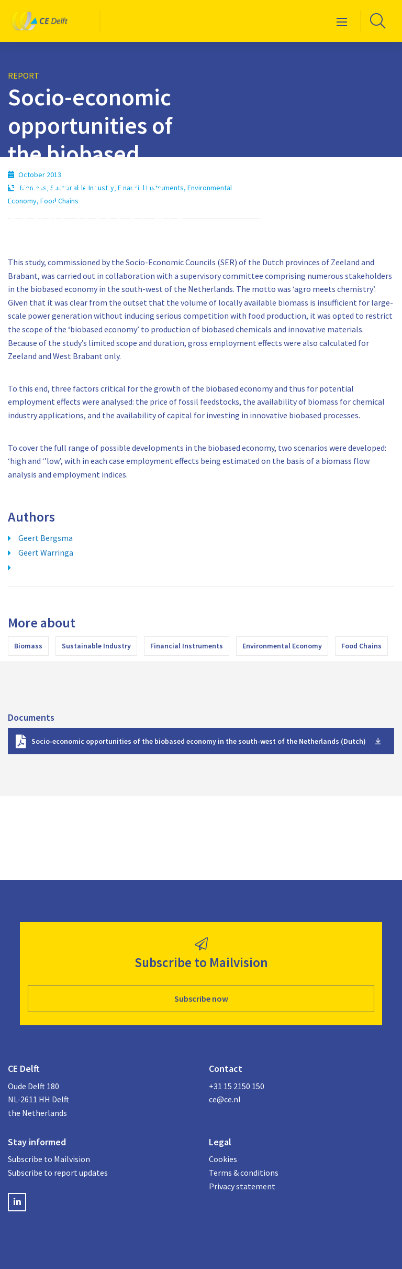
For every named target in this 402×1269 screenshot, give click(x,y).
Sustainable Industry (96, 645)
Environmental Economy (282, 645)
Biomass (28, 645)
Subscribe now (201, 998)
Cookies (223, 1159)
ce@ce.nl (225, 1099)
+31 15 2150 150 (236, 1086)
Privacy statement (242, 1186)
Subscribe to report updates (58, 1172)
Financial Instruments (186, 645)
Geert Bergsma (45, 538)
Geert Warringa (45, 552)
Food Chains (361, 645)
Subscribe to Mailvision (49, 1159)
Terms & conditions (243, 1172)
